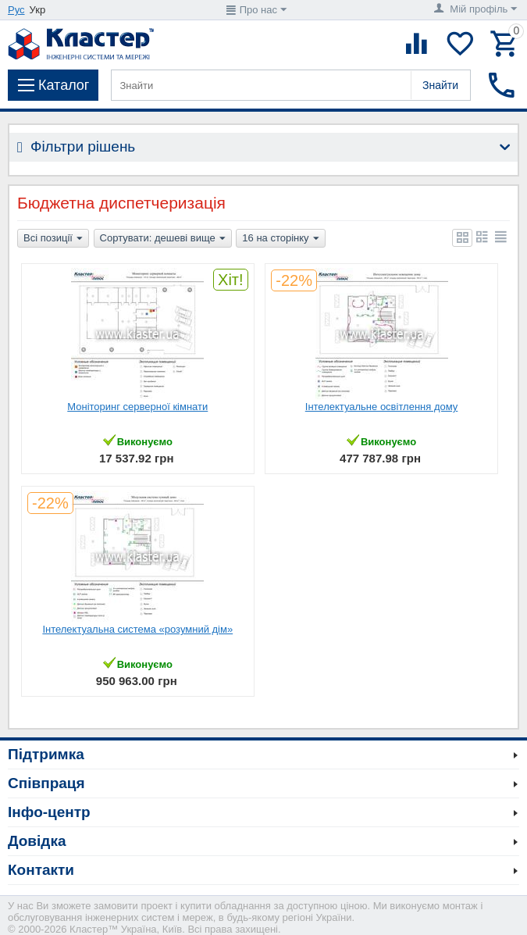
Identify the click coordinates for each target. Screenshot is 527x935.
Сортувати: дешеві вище (163, 239)
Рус (16, 10)
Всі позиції (53, 239)
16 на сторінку (280, 239)
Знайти (440, 85)
